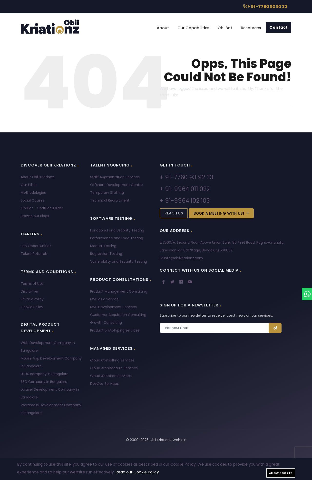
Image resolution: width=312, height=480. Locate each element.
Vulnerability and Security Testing (118, 261)
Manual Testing (103, 245)
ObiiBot (223, 28)
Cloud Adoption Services (111, 375)
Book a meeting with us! (221, 213)
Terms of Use (32, 283)
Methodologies (33, 192)
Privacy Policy (32, 299)
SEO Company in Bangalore (44, 381)
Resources (250, 28)
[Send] (275, 328)
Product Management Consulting (118, 291)
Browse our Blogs (35, 215)
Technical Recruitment (109, 200)
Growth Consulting (106, 322)
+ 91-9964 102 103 (185, 201)
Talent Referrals (34, 253)
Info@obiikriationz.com (181, 258)
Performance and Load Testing (116, 238)
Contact (278, 27)
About (160, 28)
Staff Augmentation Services (115, 177)
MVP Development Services (113, 307)
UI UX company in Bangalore (44, 373)
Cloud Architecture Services (114, 368)
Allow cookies (280, 473)
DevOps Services (104, 383)
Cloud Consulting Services (112, 360)
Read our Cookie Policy (137, 472)
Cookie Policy (32, 307)
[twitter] (172, 282)
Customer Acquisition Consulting (118, 314)
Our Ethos (29, 184)
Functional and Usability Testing (117, 230)
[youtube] (190, 282)
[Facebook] (163, 282)
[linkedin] (181, 282)
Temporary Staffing (107, 192)
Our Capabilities (191, 28)
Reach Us (174, 213)
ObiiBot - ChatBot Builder (42, 208)
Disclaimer (30, 291)
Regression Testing (106, 253)
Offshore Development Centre (116, 184)
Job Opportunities (36, 245)
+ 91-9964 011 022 (185, 189)
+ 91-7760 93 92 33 (264, 6)
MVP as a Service (104, 299)
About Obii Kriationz (37, 177)
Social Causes (32, 200)
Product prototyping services (114, 330)
